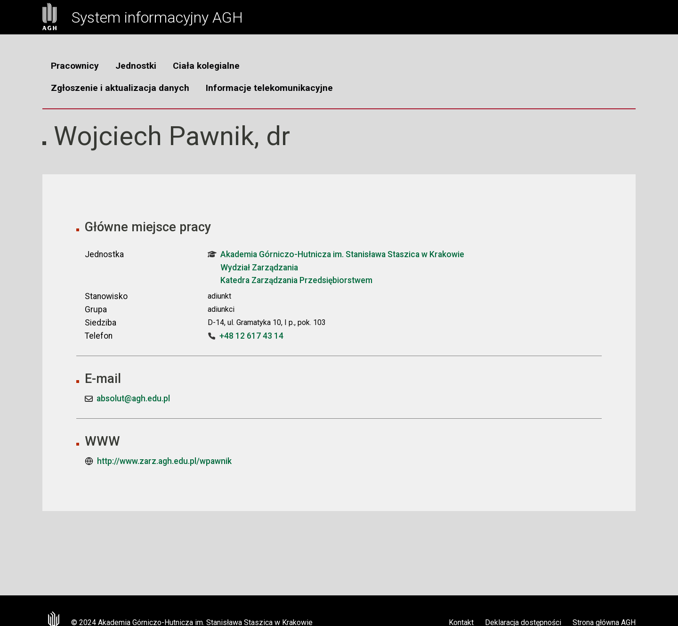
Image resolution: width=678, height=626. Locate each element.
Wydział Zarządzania (259, 267)
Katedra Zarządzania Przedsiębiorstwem (296, 280)
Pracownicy (75, 65)
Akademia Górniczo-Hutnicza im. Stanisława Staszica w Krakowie (336, 254)
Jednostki (135, 65)
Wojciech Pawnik (154, 136)
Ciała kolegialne (206, 65)
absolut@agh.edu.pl (133, 398)
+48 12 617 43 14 (251, 336)
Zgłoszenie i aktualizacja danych (120, 87)
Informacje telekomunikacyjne (269, 87)
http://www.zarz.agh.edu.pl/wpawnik (164, 461)
